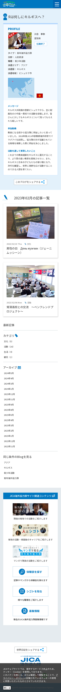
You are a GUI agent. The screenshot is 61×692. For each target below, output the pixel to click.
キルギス (8, 467)
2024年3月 (9, 383)
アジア (7, 462)
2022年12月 (9, 441)
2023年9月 (9, 404)
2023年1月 (9, 435)
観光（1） (9, 357)
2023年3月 (9, 425)
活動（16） (9, 346)
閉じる (7, 687)
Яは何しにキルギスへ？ (26, 16)
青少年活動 (9, 472)
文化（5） (9, 341)
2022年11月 (9, 446)
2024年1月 (9, 388)
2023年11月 (9, 399)
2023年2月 (9, 430)
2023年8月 (9, 409)
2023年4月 (9, 420)
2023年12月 (9, 394)
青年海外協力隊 (11, 478)
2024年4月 (9, 378)
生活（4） (9, 351)
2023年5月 (9, 414)
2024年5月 (9, 373)
